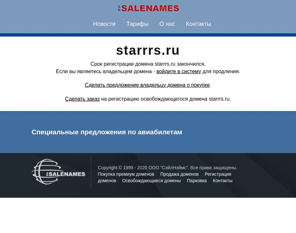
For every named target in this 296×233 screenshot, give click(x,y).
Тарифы (137, 24)
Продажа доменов (180, 174)
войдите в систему (178, 71)
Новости (104, 24)
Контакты (198, 24)
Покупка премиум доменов (127, 174)
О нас (167, 24)
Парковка (197, 180)
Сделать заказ (82, 99)
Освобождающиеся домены (152, 180)
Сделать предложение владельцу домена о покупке (147, 85)
